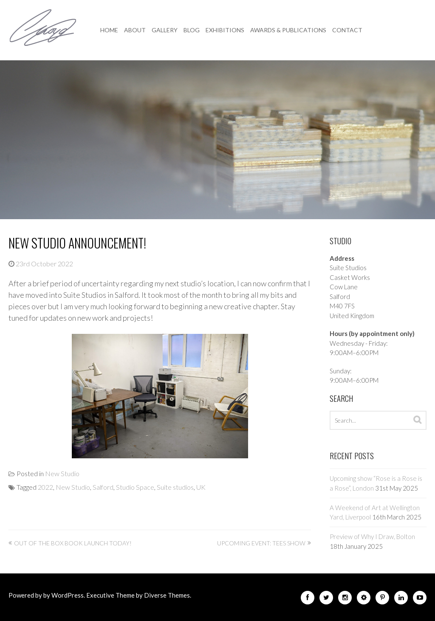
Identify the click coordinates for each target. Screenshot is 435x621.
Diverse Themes (167, 595)
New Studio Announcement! (77, 242)
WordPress (67, 595)
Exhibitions (225, 30)
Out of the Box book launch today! (73, 543)
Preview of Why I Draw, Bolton (372, 536)
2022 (45, 487)
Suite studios (175, 487)
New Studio (62, 473)
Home (109, 30)
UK (201, 487)
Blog (192, 30)
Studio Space (135, 487)
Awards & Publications (288, 30)
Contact (347, 30)
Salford (103, 487)
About (135, 30)
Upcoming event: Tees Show (261, 543)
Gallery (165, 30)
